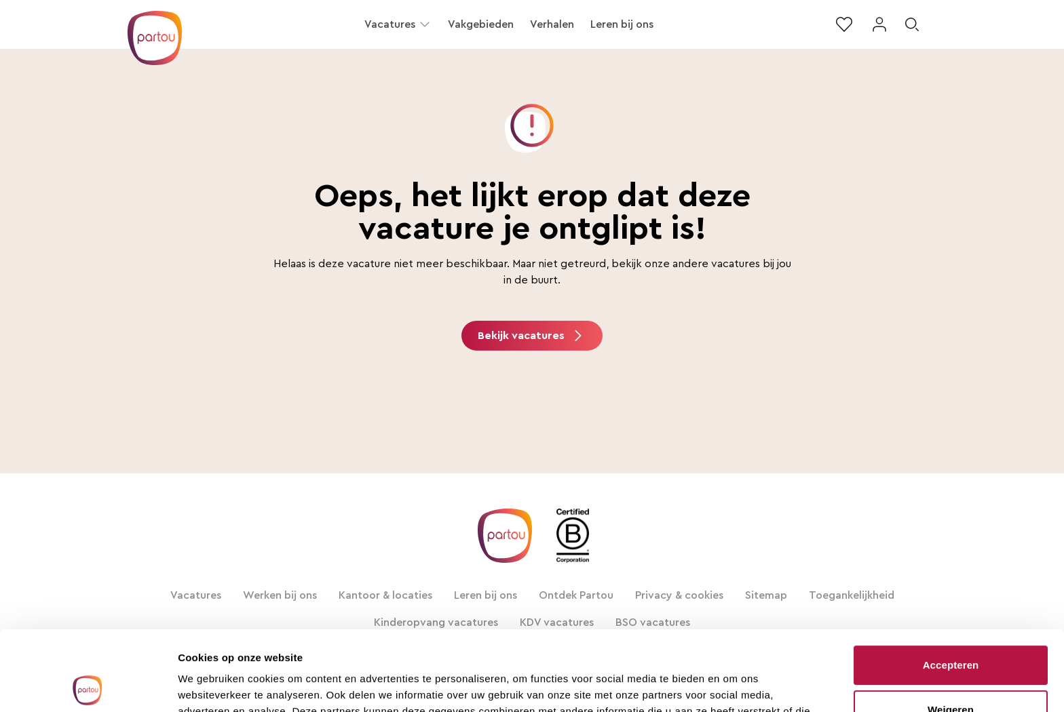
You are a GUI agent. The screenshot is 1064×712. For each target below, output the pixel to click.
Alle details (205, 685)
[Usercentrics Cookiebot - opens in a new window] (87, 685)
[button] (425, 24)
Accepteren (951, 585)
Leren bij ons (621, 24)
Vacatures (389, 24)
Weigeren (951, 629)
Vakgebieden (481, 24)
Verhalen (552, 24)
